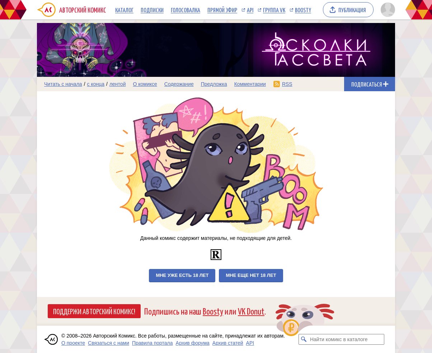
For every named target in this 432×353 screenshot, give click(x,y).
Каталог (124, 10)
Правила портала (152, 343)
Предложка (214, 84)
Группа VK (274, 10)
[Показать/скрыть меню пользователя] (386, 9)
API (250, 10)
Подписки (152, 10)
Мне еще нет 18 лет (251, 275)
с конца (96, 84)
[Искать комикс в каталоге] (304, 339)
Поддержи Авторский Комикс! (94, 311)
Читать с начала (63, 84)
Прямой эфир (222, 10)
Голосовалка (185, 10)
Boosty (303, 10)
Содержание (179, 84)
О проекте (73, 343)
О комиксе (145, 84)
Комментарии (250, 84)
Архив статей (227, 343)
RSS (287, 84)
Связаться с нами (108, 343)
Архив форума (193, 343)
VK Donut (251, 310)
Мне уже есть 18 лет (182, 275)
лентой (117, 84)
